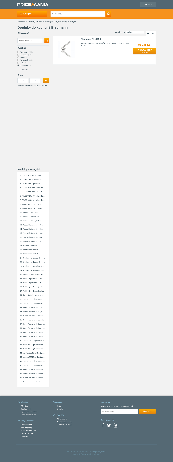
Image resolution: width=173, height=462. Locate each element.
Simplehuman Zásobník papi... (34, 258)
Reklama (24, 436)
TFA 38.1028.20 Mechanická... (33, 188)
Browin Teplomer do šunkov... (34, 324)
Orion (24, 57)
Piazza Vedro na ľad (30, 250)
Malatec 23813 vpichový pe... (34, 353)
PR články (24, 406)
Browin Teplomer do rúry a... (33, 307)
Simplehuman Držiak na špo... (34, 266)
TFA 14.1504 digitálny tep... (32, 179)
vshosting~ (97, 454)
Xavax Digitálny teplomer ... (33, 295)
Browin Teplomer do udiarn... (33, 369)
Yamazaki (26, 55)
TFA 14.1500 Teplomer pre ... (32, 184)
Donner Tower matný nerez (32, 204)
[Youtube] (116, 426)
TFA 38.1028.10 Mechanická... (33, 196)
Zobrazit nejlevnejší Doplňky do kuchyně (32, 85)
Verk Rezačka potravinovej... (33, 274)
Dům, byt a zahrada (35, 22)
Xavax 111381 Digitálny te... (33, 221)
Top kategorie (26, 409)
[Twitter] (109, 426)
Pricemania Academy (64, 422)
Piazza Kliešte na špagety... (33, 225)
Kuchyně (57, 22)
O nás (59, 406)
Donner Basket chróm (31, 212)
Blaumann (25, 65)
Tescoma (26, 52)
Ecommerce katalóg (64, 425)
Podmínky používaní (28, 415)
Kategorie (26, 14)
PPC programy (26, 427)
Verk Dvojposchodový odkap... (34, 287)
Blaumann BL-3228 (91, 39)
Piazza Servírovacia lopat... (33, 241)
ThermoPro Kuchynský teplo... (34, 299)
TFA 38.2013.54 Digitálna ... (32, 175)
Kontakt (60, 409)
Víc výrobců (24, 69)
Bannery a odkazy (28, 433)
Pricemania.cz (22, 22)
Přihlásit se (148, 4)
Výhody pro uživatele (29, 412)
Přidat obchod (26, 425)
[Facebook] (103, 426)
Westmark (26, 60)
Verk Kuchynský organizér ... (33, 279)
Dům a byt (48, 22)
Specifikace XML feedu (29, 430)
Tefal (24, 63)
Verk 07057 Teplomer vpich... (33, 345)
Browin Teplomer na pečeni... (33, 316)
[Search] (108, 14)
